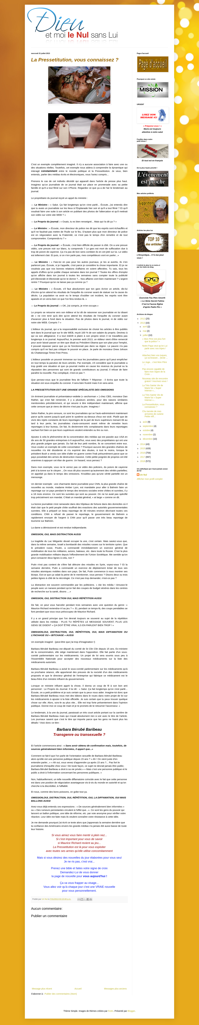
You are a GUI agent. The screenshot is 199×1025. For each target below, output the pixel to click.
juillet (145, 335)
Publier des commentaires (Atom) (61, 994)
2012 (143, 318)
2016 (143, 453)
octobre (147, 430)
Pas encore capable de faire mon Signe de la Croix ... (153, 372)
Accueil (77, 988)
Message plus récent (42, 988)
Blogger (131, 1011)
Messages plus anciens (115, 988)
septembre (148, 426)
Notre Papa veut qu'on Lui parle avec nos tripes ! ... (154, 348)
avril (145, 326)
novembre (148, 434)
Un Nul (143, 475)
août (145, 422)
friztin (110, 1011)
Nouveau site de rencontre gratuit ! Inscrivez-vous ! (155, 379)
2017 (143, 457)
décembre (148, 439)
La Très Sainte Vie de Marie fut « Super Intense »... (152, 388)
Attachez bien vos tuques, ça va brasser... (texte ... (155, 356)
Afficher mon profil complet (149, 479)
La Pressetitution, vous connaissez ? (153, 405)
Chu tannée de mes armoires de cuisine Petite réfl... (152, 414)
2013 (143, 323)
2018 (143, 461)
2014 (143, 444)
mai (145, 331)
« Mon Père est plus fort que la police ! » (153, 340)
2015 (143, 448)
